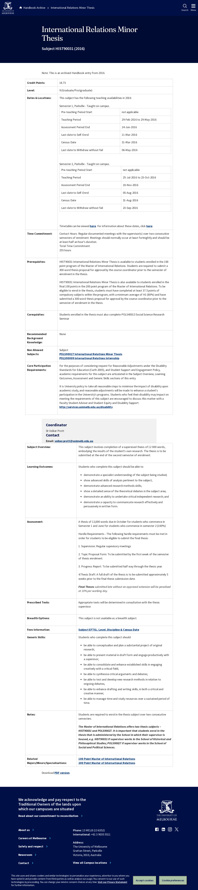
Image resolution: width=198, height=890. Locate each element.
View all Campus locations (90, 863)
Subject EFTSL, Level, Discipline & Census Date (108, 630)
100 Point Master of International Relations (106, 759)
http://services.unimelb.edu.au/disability (86, 407)
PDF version (62, 773)
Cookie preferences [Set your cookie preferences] (173, 880)
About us (24, 830)
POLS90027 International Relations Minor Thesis (90, 354)
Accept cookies (144, 880)
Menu (193, 8)
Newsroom (25, 855)
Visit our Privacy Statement (112, 882)
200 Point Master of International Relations (106, 763)
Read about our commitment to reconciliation (48, 816)
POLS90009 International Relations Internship (89, 358)
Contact (23, 863)
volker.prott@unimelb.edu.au (74, 441)
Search (184, 8)
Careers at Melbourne (32, 838)
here (93, 226)
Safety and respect (30, 846)
